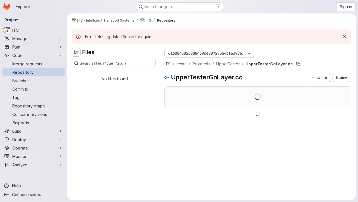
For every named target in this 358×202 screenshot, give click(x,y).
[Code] (33, 55)
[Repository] (33, 72)
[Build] (33, 131)
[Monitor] (33, 156)
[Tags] (33, 97)
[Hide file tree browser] (76, 52)
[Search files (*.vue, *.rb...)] (114, 63)
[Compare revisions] (33, 114)
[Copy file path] (298, 63)
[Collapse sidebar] (33, 195)
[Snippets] (33, 123)
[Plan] (33, 47)
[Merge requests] (33, 64)
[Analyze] (33, 165)
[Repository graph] (33, 106)
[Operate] (33, 148)
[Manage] (33, 38)
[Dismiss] (344, 36)
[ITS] (33, 30)
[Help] (33, 186)
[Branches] (33, 80)
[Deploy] (33, 139)
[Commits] (33, 89)
